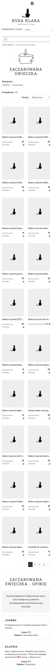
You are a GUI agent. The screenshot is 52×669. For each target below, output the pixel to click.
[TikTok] (32, 3)
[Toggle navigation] (5, 39)
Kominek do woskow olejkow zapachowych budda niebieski (39, 547)
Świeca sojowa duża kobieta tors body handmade (39, 456)
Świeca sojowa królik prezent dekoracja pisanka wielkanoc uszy (39, 137)
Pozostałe (17, 85)
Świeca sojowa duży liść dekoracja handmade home (39, 501)
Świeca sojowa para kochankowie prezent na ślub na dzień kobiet (13, 273)
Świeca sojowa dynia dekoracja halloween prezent (13, 410)
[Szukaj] (40, 30)
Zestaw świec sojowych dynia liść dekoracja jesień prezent (39, 410)
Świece (6, 85)
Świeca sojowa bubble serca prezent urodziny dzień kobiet (39, 273)
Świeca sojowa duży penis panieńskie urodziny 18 (39, 365)
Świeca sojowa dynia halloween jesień (13, 547)
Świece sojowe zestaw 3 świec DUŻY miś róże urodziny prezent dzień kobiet (39, 228)
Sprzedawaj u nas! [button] (12, 29)
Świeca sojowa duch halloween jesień (13, 456)
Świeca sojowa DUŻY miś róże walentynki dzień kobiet (13, 319)
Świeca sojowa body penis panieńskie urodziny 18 (13, 228)
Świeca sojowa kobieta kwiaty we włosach (13, 501)
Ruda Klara (26, 18)
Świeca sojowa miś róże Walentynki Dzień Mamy (39, 319)
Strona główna (8, 45)
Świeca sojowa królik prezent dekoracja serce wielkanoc (13, 137)
